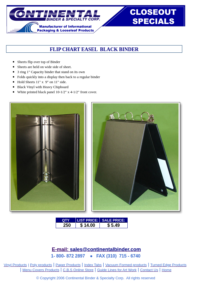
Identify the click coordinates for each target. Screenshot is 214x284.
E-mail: (60, 249)
